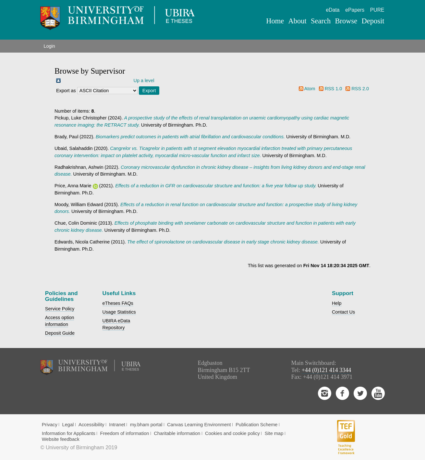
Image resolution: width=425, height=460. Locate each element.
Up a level (144, 80)
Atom (309, 88)
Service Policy (59, 308)
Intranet (117, 424)
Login (49, 46)
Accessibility (91, 424)
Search (321, 21)
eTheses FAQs (118, 303)
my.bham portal (146, 424)
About (297, 21)
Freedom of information (124, 433)
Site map (274, 433)
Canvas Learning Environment (199, 424)
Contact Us (343, 312)
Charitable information (177, 433)
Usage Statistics (119, 312)
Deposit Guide (60, 333)
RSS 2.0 (360, 88)
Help (337, 303)
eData (333, 10)
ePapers (354, 10)
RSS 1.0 (333, 88)
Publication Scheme (256, 424)
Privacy (49, 424)
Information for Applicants (68, 433)
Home (275, 21)
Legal (68, 424)
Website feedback (60, 439)
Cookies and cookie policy (232, 433)
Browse (346, 21)
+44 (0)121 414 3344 (326, 370)
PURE (377, 10)
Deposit (373, 21)
